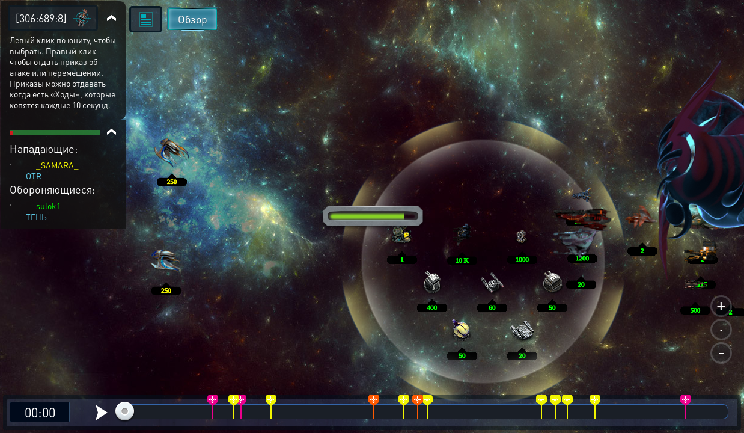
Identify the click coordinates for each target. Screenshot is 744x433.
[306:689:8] (41, 18)
